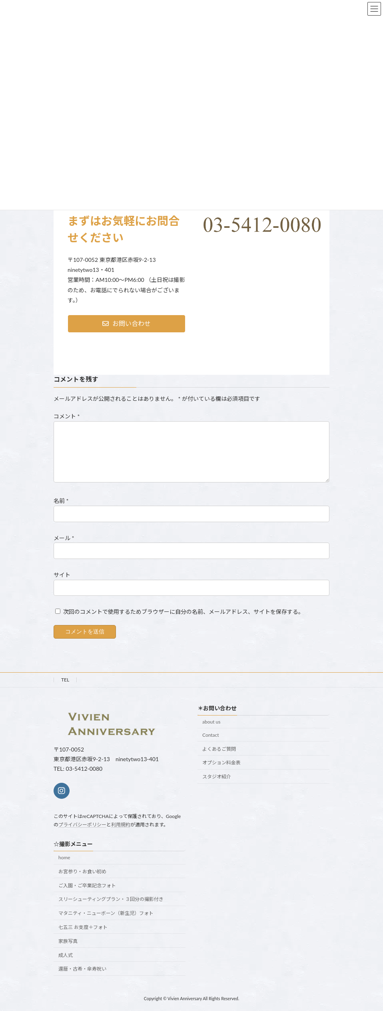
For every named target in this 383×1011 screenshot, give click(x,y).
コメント (67, 416)
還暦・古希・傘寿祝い (82, 969)
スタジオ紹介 (216, 777)
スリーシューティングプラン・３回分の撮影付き (111, 899)
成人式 (65, 955)
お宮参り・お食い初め (82, 871)
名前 (61, 501)
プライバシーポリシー (82, 825)
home (64, 857)
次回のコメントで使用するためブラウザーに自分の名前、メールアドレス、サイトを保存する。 (183, 611)
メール (64, 538)
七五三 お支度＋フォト (83, 927)
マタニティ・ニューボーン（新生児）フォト (106, 913)
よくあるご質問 (219, 749)
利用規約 (120, 825)
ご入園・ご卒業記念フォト (87, 885)
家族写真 (68, 941)
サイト (62, 574)
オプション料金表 (221, 763)
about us (211, 722)
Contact (210, 735)
